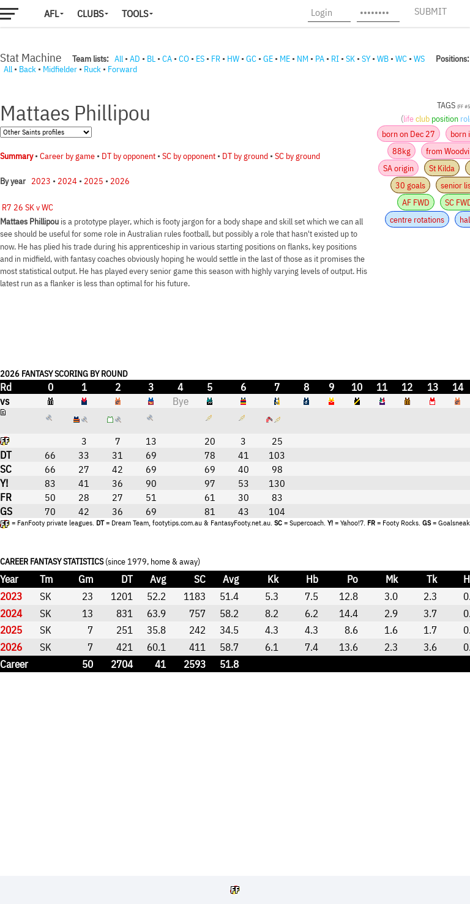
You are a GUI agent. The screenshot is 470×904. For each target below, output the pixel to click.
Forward (122, 69)
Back (27, 69)
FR (215, 58)
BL (151, 58)
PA (319, 58)
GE (268, 58)
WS (419, 58)
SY (366, 58)
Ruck (92, 69)
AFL (51, 13)
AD (135, 58)
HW (233, 58)
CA (167, 58)
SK (350, 58)
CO (184, 58)
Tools (135, 13)
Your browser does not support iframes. (235, 472)
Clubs (90, 13)
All (118, 58)
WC (401, 58)
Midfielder (60, 69)
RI (335, 58)
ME (285, 58)
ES (200, 58)
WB (383, 58)
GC (251, 58)
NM (302, 58)
